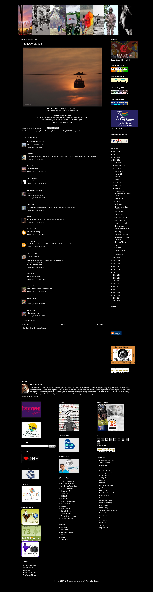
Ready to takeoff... (120, 251)
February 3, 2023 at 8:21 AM (36, 159)
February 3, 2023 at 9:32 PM (36, 267)
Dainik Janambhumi (29, 572)
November (118, 165)
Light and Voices (33, 286)
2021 (115, 261)
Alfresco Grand (119, 212)
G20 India (117, 248)
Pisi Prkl (30, 178)
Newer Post (26, 324)
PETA (63, 535)
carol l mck (31, 253)
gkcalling (102, 488)
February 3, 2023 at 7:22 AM (36, 147)
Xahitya (101, 525)
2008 (115, 298)
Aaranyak (64, 527)
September (118, 171)
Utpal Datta (103, 523)
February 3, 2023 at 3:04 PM (36, 210)
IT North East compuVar (107, 493)
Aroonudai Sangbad (29, 565)
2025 (115, 154)
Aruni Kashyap (104, 475)
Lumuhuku (102, 498)
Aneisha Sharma (104, 470)
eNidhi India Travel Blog (69, 486)
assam (29, 131)
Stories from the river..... (122, 234)
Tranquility (117, 232)
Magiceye (64, 498)
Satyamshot (103, 515)
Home (63, 324)
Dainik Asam (27, 570)
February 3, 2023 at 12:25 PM (36, 184)
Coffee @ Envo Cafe (121, 217)
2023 (115, 160)
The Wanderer (66, 513)
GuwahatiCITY (66, 491)
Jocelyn (29, 298)
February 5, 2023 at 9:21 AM (36, 304)
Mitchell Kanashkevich (68, 501)
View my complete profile (29, 396)
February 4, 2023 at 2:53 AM (36, 279)
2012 (115, 286)
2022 (115, 258)
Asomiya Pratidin (28, 567)
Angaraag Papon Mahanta (107, 473)
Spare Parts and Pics (34, 141)
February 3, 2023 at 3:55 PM (36, 222)
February (118, 191)
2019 (115, 266)
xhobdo (78, 131)
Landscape (118, 204)
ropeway (48, 131)
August (117, 174)
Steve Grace (103, 520)
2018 (115, 269)
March (117, 188)
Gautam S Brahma (67, 488)
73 (27, 531)
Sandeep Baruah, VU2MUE (108, 510)
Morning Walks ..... (120, 242)
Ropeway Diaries (120, 245)
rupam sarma (37, 384)
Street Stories (118, 198)
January (117, 254)
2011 (115, 289)
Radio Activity (103, 508)
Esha (28, 274)
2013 (115, 284)
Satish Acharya (104, 513)
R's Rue (29, 229)
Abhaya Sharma (104, 463)
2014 (115, 281)
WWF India (64, 540)
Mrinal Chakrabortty (105, 503)
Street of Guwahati (120, 223)
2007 (115, 301)
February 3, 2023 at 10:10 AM (36, 171)
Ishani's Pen (103, 490)
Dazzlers (102, 483)
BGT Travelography (67, 483)
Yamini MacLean (32, 190)
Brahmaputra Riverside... (122, 229)
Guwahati (43, 131)
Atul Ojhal (102, 478)
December (118, 162)
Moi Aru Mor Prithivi (105, 500)
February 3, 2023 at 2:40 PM (36, 198)
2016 (115, 275)
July (116, 177)
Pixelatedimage (66, 508)
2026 (115, 151)
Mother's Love (119, 226)
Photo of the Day (119, 220)
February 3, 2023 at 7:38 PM (36, 234)
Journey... (117, 201)
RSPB (63, 537)
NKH (28, 241)
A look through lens (67, 481)
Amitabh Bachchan (105, 468)
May (116, 182)
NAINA (63, 506)
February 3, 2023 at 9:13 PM (36, 247)
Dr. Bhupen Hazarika (106, 485)
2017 (115, 272)
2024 (115, 157)
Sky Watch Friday (58, 117)
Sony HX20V (66, 131)
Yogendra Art (103, 528)
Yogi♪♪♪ (29, 310)
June (116, 180)
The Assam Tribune (29, 575)
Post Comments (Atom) (38, 328)
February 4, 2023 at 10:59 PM (36, 291)
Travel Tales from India (68, 516)
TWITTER (69, 122)
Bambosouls (103, 480)
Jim (28, 166)
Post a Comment (29, 320)
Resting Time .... (119, 214)
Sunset (73, 131)
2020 (115, 264)
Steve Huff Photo (66, 511)
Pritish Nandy (103, 505)
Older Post (99, 324)
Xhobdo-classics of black (69, 518)
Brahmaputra (35, 131)
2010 (115, 292)
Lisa (28, 154)
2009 (115, 295)
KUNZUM (64, 496)
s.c (28, 217)
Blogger (96, 581)
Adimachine (103, 465)
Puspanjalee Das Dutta (106, 460)
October (117, 168)
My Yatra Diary (66, 503)
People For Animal (67, 532)
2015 (115, 278)
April (116, 185)
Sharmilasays (103, 518)
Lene (28, 204)
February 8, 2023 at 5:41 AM (36, 316)
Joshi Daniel (65, 493)
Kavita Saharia (104, 495)
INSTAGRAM (62, 122)
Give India (64, 530)
